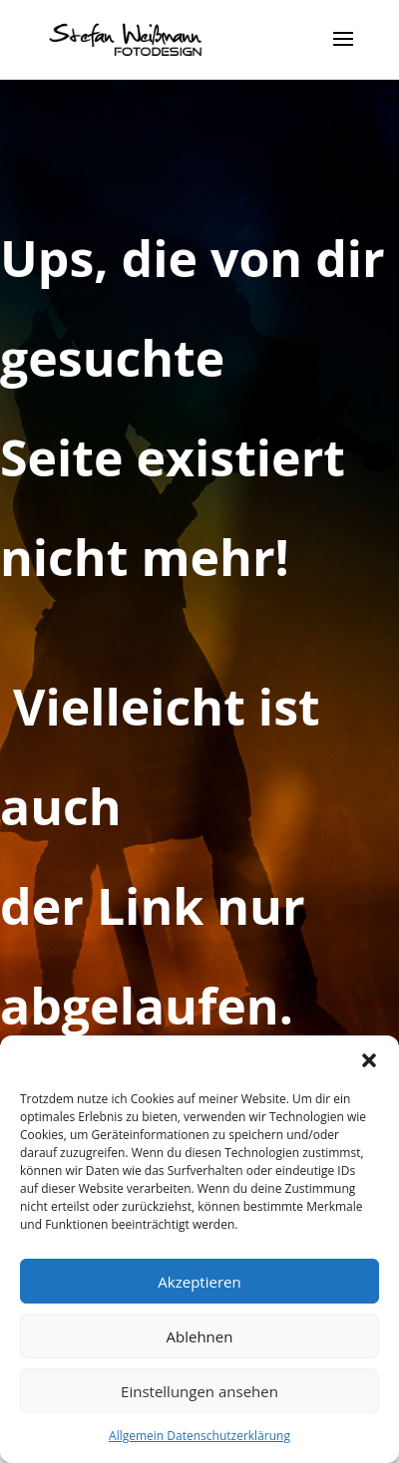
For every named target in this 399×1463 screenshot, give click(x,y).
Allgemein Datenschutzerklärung (199, 1435)
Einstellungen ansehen (199, 1391)
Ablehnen (200, 1336)
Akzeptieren (199, 1282)
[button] (369, 1060)
